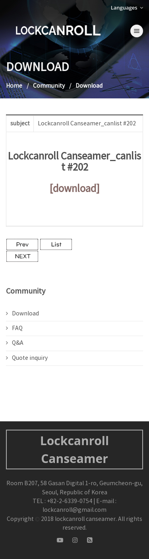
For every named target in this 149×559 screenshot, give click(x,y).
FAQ (14, 328)
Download (22, 314)
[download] (74, 189)
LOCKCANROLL (58, 30)
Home (14, 86)
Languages (127, 7)
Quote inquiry (27, 358)
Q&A (14, 343)
